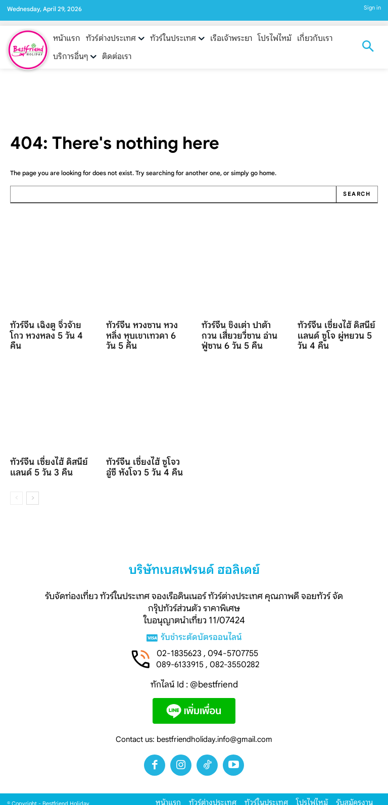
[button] (368, 47)
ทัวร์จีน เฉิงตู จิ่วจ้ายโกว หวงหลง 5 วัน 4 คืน (45, 328)
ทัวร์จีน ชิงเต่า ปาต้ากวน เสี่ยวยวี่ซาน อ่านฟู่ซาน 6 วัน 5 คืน (238, 332)
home (267, 173)
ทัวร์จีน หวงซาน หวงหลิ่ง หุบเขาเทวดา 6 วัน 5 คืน (144, 328)
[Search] (356, 194)
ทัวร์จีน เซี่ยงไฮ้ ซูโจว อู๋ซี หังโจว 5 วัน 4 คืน (143, 451)
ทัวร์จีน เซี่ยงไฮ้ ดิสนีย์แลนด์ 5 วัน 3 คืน (43, 451)
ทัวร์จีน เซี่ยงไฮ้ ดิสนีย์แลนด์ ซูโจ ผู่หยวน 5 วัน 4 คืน (337, 332)
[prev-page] (16, 481)
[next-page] (32, 481)
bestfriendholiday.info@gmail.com (214, 722)
